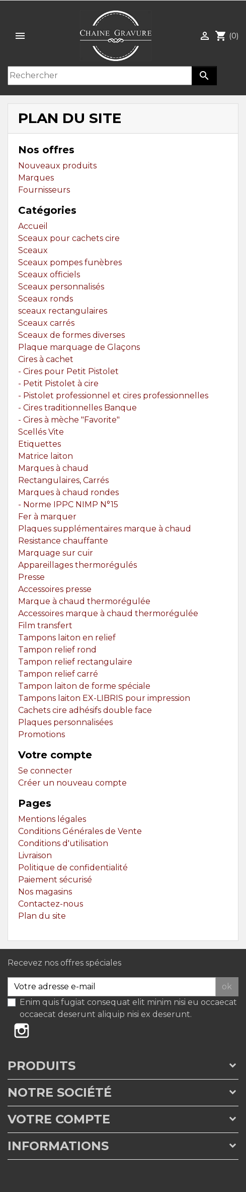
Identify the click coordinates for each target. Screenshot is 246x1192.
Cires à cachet (45, 359)
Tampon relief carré (58, 674)
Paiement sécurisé (55, 879)
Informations (58, 1146)
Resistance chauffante (63, 541)
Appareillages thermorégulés (77, 565)
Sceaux (33, 250)
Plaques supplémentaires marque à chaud (104, 528)
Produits (41, 1065)
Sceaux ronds (45, 299)
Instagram (22, 1031)
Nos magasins (45, 892)
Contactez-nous (50, 904)
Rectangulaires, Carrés (63, 480)
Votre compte (59, 1119)
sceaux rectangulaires (62, 311)
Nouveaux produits (57, 165)
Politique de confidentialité (73, 867)
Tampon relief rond (57, 649)
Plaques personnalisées (65, 722)
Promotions (41, 734)
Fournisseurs (44, 190)
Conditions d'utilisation (63, 843)
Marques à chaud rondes (68, 492)
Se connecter (45, 771)
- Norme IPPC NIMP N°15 (68, 504)
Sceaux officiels (49, 274)
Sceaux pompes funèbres (70, 262)
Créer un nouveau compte (72, 783)
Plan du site (42, 916)
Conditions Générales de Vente (80, 831)
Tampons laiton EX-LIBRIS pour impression (104, 698)
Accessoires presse (55, 589)
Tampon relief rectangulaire (75, 662)
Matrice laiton (45, 456)
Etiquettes (39, 444)
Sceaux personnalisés (61, 286)
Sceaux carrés (46, 323)
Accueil (33, 226)
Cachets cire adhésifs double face (85, 710)
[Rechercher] (100, 75)
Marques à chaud (53, 468)
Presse (31, 577)
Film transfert (45, 625)
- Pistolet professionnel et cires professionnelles (113, 395)
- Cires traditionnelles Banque (77, 407)
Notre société (60, 1092)
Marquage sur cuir (55, 553)
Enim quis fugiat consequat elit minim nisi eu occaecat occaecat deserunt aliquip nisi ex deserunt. (128, 1008)
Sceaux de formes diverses (71, 335)
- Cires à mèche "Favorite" (69, 420)
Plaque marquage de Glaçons (79, 347)
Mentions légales (52, 819)
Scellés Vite (41, 432)
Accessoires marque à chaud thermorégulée (108, 613)
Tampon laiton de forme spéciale (84, 686)
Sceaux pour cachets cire (69, 238)
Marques (36, 178)
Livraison (35, 855)
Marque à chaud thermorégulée (84, 601)
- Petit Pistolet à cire (58, 383)
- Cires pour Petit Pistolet (68, 371)
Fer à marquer (47, 516)
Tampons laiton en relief (67, 637)
